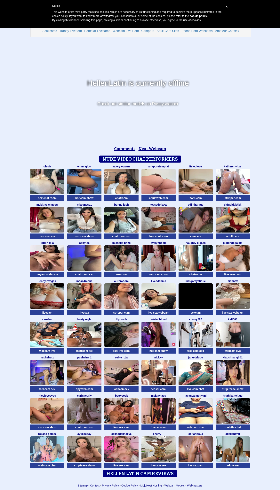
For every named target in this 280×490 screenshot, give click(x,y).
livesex (84, 312)
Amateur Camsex (227, 31)
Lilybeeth (121, 319)
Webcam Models (174, 485)
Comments (124, 148)
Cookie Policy (129, 485)
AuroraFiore (121, 281)
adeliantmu (233, 433)
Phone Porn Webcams (197, 31)
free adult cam (158, 236)
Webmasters (194, 485)
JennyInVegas (47, 281)
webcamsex (121, 389)
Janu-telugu (195, 357)
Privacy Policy (110, 485)
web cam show (158, 274)
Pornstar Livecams (97, 31)
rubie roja (121, 357)
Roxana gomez (47, 433)
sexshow (121, 274)
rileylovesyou (47, 395)
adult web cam (158, 198)
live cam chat (195, 389)
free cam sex (195, 350)
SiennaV (233, 281)
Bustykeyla (84, 319)
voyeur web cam (47, 274)
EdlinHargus (195, 204)
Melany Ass (158, 395)
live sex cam (121, 427)
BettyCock (121, 395)
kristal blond (158, 319)
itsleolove (195, 166)
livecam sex (158, 465)
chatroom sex (84, 350)
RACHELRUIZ (47, 357)
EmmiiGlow (84, 166)
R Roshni (47, 319)
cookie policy (198, 16)
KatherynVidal (232, 166)
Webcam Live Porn (126, 31)
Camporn (147, 31)
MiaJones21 (84, 204)
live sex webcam (158, 312)
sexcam (196, 312)
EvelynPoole (158, 242)
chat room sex (121, 236)
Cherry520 (195, 319)
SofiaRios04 (195, 433)
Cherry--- (158, 433)
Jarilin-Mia (47, 242)
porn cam (195, 198)
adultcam (233, 465)
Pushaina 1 (84, 357)
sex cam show (84, 236)
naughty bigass (196, 242)
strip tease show (233, 389)
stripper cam (232, 198)
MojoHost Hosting (151, 485)
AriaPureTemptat (158, 166)
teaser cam (158, 389)
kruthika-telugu (233, 395)
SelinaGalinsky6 (121, 433)
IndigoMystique (196, 281)
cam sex (195, 236)
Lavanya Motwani (195, 395)
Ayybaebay (84, 433)
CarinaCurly (84, 395)
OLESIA (47, 166)
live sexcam (47, 236)
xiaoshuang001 (233, 357)
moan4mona (84, 281)
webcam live (47, 350)
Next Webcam (152, 148)
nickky (158, 357)
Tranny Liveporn (71, 31)
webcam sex (47, 389)
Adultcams (49, 31)
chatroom (121, 198)
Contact (95, 485)
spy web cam (84, 389)
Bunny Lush (121, 204)
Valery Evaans (122, 166)
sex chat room (47, 198)
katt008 (232, 319)
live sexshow (232, 274)
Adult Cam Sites (168, 31)
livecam (47, 312)
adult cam (232, 236)
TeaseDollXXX (158, 204)
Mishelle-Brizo (121, 242)
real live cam (121, 350)
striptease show (84, 465)
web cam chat (196, 427)
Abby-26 (84, 242)
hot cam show (84, 198)
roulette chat (232, 427)
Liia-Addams (158, 281)
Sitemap (83, 485)
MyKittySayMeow (47, 204)
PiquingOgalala (232, 242)
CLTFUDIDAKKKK (232, 204)
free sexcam (158, 427)
